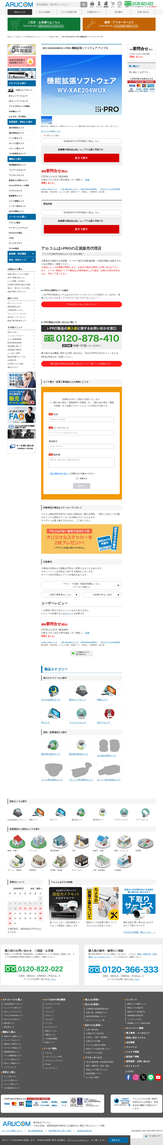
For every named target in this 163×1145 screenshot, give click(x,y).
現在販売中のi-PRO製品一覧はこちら (82, 141)
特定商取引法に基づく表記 (60, 1131)
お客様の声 (12, 360)
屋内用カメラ (9, 1023)
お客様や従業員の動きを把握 (19, 285)
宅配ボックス (50, 1035)
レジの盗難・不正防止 (16, 281)
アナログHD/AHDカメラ (13, 1015)
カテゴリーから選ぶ (12, 999)
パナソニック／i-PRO (53, 1057)
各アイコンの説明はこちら (51, 131)
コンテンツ (131, 999)
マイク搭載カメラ (16, 201)
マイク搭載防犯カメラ (12, 1056)
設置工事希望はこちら (60, 594)
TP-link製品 (14, 248)
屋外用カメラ (9, 1027)
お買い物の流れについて (70, 189)
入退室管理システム (15, 310)
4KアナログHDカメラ (12, 1019)
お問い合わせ (143, 12)
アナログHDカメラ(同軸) (19, 106)
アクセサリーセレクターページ (81, 304)
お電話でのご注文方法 (95, 1033)
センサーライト (51, 1027)
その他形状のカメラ (17, 153)
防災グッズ (49, 1042)
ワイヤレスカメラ (16, 175)
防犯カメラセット (81, 692)
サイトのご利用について (12, 1131)
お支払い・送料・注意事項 (96, 1037)
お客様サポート (93, 12)
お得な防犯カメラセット (13, 1004)
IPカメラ (53, 715)
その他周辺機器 (51, 1039)
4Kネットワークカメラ (18, 101)
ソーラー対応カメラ (17, 206)
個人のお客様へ (92, 999)
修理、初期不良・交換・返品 (97, 1066)
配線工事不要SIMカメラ (17, 321)
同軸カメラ (109, 692)
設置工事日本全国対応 (89, 189)
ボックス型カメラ (16, 143)
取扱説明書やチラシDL (17, 357)
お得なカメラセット (24, 90)
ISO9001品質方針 (84, 1131)
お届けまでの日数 (93, 1041)
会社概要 (130, 1042)
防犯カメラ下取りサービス (96, 1070)
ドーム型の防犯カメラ (53, 771)
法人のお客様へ (92, 1004)
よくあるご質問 (14, 353)
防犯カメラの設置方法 (136, 1012)
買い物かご (134, 66)
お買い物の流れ (92, 1030)
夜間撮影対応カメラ (17, 165)
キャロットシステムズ (18, 228)
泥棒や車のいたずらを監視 (18, 274)
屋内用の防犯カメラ (81, 746)
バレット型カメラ (16, 148)
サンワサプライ (15, 243)
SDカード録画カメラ (12, 1063)
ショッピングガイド (15, 336)
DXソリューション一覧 (95, 1020)
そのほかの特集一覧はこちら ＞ (139, 932)
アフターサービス (93, 1057)
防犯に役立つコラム (136, 1038)
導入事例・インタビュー (138, 1033)
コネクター (49, 1019)
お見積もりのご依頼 (15, 364)
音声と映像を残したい (16, 278)
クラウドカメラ (15, 191)
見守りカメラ (109, 715)
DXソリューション (15, 303)
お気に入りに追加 (52, 135)
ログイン (69, 613)
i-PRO (11, 238)
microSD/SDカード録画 (19, 185)
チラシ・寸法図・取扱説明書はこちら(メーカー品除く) (81, 585)
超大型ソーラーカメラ (16, 317)
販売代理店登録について (96, 1016)
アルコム (48, 1053)
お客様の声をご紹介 (102, 594)
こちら (52, 979)
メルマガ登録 (132, 1052)
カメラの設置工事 (69, 12)
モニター (48, 1008)
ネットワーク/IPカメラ (13, 1008)
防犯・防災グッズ (17, 260)
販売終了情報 (132, 1057)
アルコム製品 (14, 223)
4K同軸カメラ (15, 111)
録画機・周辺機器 (17, 254)
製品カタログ (13, 367)
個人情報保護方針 (35, 1131)
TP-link (47, 1064)
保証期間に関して (15, 346)
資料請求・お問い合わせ (138, 1061)
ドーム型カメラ (15, 138)
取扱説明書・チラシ (94, 1073)
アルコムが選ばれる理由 (96, 1045)
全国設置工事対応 (15, 350)
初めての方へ (13, 332)
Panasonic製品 (15, 233)
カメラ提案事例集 (15, 339)
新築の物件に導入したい (17, 292)
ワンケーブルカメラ (17, 170)
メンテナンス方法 (134, 1019)
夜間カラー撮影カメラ (12, 1036)
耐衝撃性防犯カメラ (12, 1052)
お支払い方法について (49, 189)
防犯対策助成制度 (15, 343)
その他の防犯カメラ (109, 747)
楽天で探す (81, 158)
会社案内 (118, 12)
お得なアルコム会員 (94, 1053)
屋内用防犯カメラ (16, 133)
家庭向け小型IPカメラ (18, 180)
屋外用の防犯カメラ (53, 746)
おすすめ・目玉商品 (17, 116)
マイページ (131, 1047)
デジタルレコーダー (53, 1004)
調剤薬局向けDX (14, 307)
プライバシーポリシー (78, 1140)
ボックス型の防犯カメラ (109, 771)
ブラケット (49, 1015)
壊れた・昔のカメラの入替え (19, 288)
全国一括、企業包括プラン (96, 1012)
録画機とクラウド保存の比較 (138, 1023)
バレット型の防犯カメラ (81, 771)
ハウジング (49, 1012)
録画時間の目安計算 (135, 1015)
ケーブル (48, 1023)
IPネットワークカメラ (18, 96)
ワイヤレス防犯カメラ (12, 1048)
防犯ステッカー (51, 1031)
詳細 (87, 180)
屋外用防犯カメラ (16, 128)
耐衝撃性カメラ (15, 196)
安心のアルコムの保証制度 (110, 189)
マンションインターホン (17, 314)
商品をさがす (19, 12)
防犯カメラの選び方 (135, 1008)
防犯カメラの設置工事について (98, 1049)
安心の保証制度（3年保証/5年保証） (100, 1062)
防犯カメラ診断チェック (137, 1004)
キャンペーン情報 (134, 1028)
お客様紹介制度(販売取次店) (97, 1009)
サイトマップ (132, 1066)
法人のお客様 (44, 12)
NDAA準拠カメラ (16, 211)
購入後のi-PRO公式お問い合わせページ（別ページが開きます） (82, 364)
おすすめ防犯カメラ (53, 692)
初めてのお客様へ (93, 1025)
